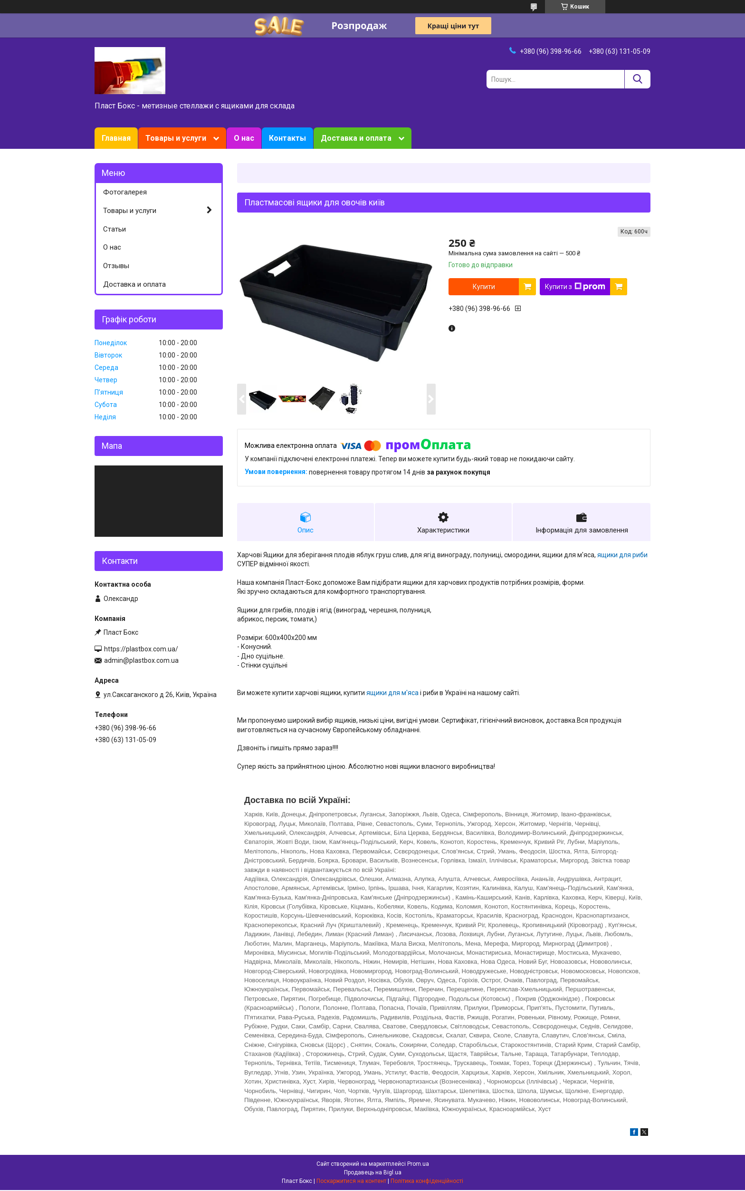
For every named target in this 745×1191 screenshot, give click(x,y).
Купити (484, 286)
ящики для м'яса (392, 693)
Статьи (114, 229)
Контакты (287, 138)
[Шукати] (637, 79)
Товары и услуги (175, 138)
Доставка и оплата (356, 138)
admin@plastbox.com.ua (141, 660)
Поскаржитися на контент (351, 1182)
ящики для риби (622, 556)
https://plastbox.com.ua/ (141, 649)
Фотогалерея (125, 192)
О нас (244, 138)
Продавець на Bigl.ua (372, 1173)
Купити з (575, 286)
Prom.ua (418, 1165)
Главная (116, 138)
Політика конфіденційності (427, 1182)
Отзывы (116, 265)
